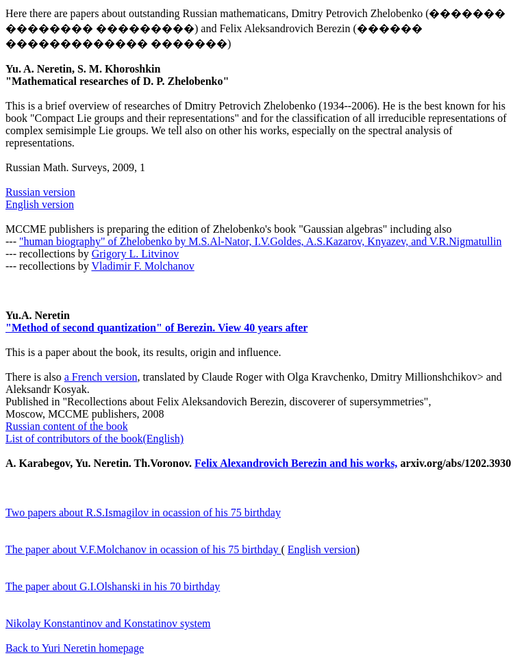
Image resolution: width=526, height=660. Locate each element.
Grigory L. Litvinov (135, 253)
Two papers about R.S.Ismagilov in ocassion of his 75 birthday (143, 512)
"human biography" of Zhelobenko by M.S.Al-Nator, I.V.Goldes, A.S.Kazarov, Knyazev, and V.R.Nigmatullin (260, 241)
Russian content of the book (66, 426)
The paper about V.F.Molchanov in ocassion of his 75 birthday (143, 549)
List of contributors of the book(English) (94, 438)
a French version (101, 377)
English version (39, 204)
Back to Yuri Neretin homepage (74, 648)
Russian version (40, 192)
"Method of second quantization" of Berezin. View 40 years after (156, 327)
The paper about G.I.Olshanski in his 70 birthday (112, 586)
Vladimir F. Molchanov (142, 266)
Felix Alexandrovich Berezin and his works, (296, 463)
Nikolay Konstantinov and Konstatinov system (108, 623)
